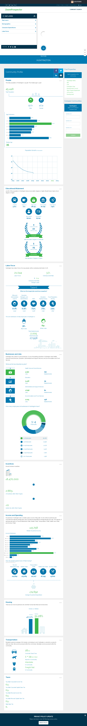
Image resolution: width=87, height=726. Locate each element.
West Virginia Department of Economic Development (73, 92)
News (62, 5)
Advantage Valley (71, 80)
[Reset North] (85, 55)
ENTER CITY (73, 115)
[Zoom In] (85, 50)
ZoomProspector (13, 10)
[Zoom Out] (85, 52)
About (58, 5)
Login (80, 5)
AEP (68, 82)
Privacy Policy (73, 5)
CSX (68, 84)
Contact (67, 5)
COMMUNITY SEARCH (76, 9)
